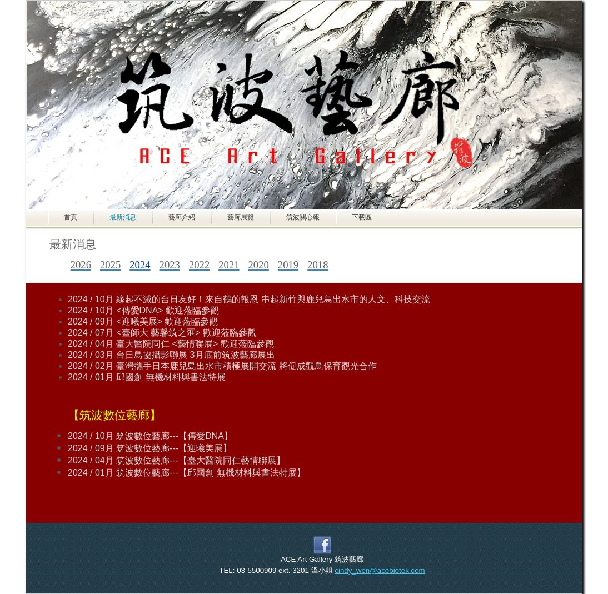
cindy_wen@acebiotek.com (380, 570)
